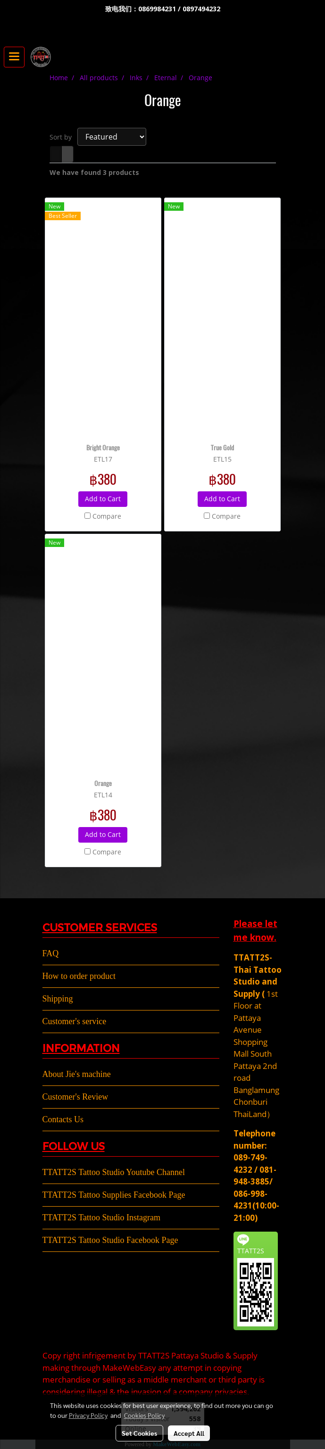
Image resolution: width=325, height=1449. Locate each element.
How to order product (79, 976)
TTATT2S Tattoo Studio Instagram (101, 1217)
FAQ (50, 953)
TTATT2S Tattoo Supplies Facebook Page (113, 1195)
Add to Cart (103, 498)
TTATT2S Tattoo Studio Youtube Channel (113, 1172)
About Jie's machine (76, 1074)
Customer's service (74, 1021)
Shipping (57, 998)
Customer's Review (75, 1096)
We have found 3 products (94, 172)
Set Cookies (139, 1433)
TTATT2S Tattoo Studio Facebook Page (110, 1240)
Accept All (189, 1433)
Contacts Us (63, 1119)
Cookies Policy (144, 1415)
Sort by (63, 136)
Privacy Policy (88, 1415)
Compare (106, 516)
